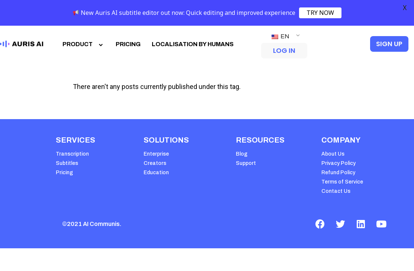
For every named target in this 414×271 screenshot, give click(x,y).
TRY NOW (320, 13)
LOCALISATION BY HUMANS (193, 44)
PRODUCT (83, 44)
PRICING (128, 44)
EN (280, 36)
